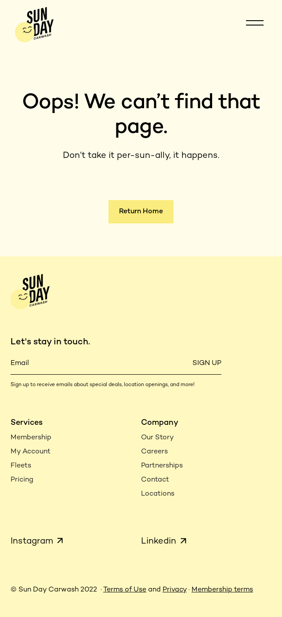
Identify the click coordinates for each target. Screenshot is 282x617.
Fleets (21, 466)
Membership (31, 438)
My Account (31, 452)
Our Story (157, 438)
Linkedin (158, 541)
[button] (254, 24)
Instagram (32, 541)
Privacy (175, 590)
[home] (32, 24)
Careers (154, 452)
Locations (157, 494)
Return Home (141, 211)
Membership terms (222, 590)
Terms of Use (124, 590)
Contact (155, 480)
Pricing (22, 480)
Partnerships (162, 466)
